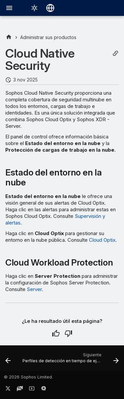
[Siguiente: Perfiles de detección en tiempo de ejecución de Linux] (70, 360)
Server (34, 289)
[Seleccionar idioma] (50, 8)
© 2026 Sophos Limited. (28, 376)
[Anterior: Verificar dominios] (8, 360)
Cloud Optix (102, 240)
